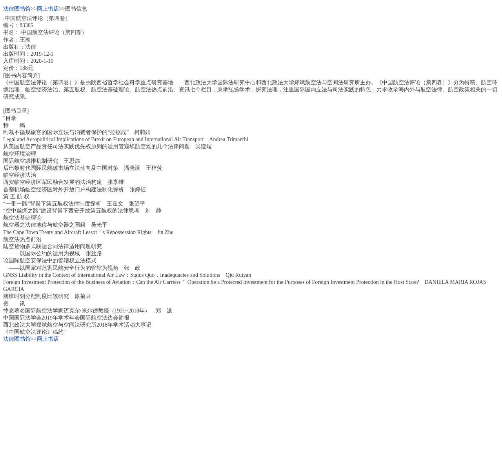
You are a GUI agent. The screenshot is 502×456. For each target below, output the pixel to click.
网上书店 (48, 9)
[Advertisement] (238, 398)
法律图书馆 (17, 9)
